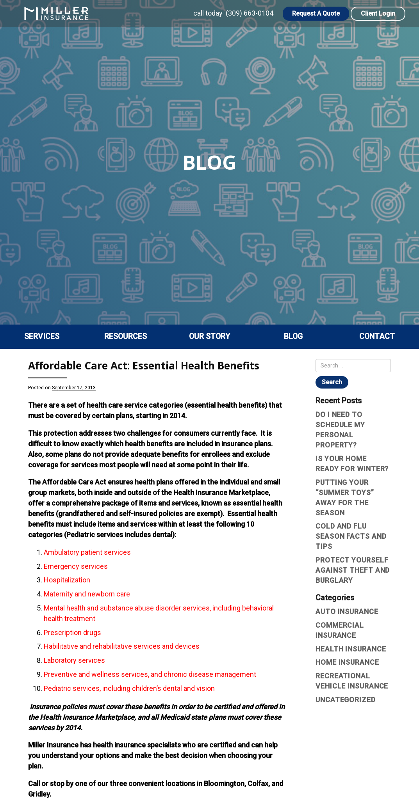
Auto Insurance (347, 611)
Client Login (378, 13)
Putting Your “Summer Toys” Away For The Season (345, 497)
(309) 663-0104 (249, 13)
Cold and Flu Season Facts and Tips (351, 536)
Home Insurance (347, 662)
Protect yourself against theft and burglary (353, 570)
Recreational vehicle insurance (352, 681)
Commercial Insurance (340, 630)
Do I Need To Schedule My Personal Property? (340, 429)
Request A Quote (316, 13)
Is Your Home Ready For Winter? (352, 463)
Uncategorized (346, 700)
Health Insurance (351, 649)
